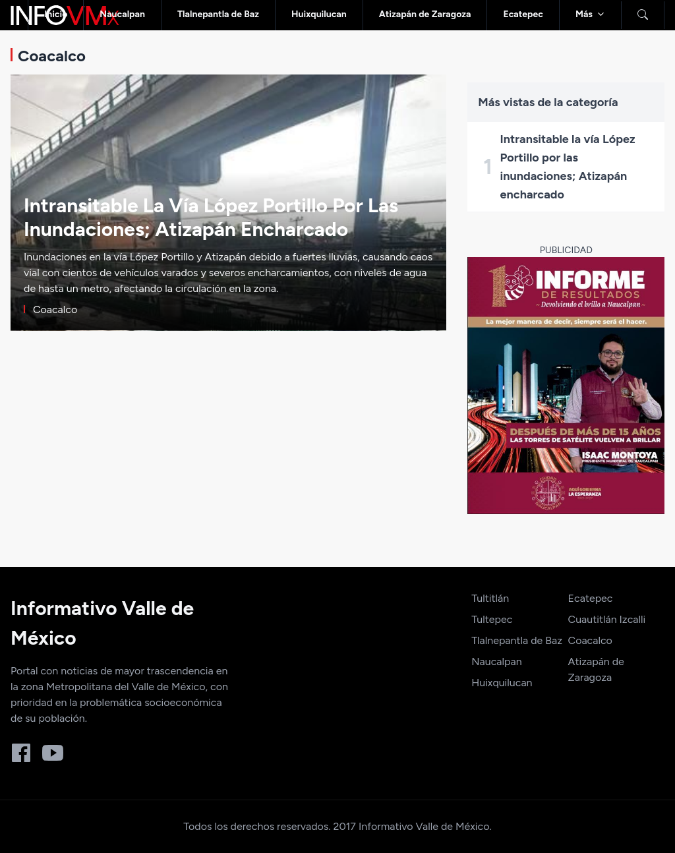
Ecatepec (523, 14)
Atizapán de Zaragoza (425, 14)
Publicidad (566, 250)
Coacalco (590, 640)
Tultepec (491, 619)
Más (584, 14)
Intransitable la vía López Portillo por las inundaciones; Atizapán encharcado (567, 167)
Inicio (55, 14)
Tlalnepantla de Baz (218, 14)
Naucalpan (122, 14)
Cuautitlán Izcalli (607, 619)
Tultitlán (490, 598)
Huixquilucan (319, 14)
